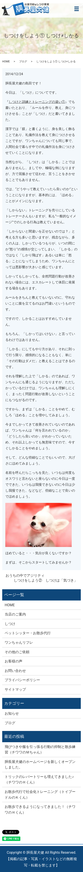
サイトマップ (15, 689)
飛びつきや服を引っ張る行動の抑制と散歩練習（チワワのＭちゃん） (40, 750)
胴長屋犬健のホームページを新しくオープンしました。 (40, 765)
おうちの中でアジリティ (25, 575)
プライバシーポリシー (22, 680)
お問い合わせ (15, 671)
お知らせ (12, 713)
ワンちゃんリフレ (19, 642)
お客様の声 (13, 661)
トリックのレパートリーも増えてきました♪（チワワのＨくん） (39, 780)
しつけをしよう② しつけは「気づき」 (45, 580)
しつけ (10, 624)
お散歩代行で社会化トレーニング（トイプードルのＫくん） (40, 794)
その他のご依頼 (17, 652)
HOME (6, 61)
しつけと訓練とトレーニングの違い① (37, 102)
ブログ (23, 61)
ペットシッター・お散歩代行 (28, 633)
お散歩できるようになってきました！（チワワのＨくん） (40, 809)
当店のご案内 (15, 614)
